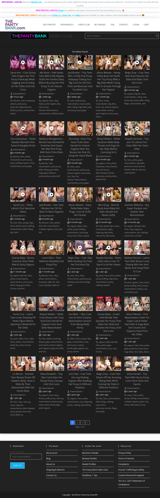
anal (15, 222)
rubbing (144, 232)
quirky (13, 113)
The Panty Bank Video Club (95, 469)
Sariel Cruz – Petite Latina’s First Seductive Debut (23, 208)
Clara (32, 163)
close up (26, 402)
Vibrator (16, 100)
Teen (23, 100)
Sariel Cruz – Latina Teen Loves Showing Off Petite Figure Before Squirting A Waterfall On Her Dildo (23, 321)
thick (139, 285)
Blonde (16, 156)
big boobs (108, 232)
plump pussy (85, 279)
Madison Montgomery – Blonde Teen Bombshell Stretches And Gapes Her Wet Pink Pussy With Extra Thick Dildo (51, 145)
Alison (98, 116)
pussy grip (100, 411)
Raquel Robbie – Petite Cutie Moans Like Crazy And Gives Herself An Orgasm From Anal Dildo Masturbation (51, 321)
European (43, 282)
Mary (56, 395)
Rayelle (127, 169)
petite (27, 156)
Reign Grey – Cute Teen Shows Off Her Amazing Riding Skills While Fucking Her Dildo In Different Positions (108, 380)
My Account (51, 452)
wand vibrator (73, 170)
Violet (61, 10)
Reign (126, 103)
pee (136, 292)
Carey (64, 15)
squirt (101, 275)
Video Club (84, 24)
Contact (123, 24)
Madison (52, 173)
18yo (56, 100)
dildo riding (72, 107)
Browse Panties (89, 458)
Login (136, 24)
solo (143, 103)
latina (12, 226)
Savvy (20, 110)
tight (110, 229)
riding (139, 97)
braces (145, 285)
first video (138, 352)
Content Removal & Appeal (131, 475)
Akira (78, 15)
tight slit (51, 282)
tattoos (13, 104)
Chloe (55, 15)
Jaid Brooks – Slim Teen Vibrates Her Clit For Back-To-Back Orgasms (51, 208)
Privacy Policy (124, 452)
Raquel (42, 342)
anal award (43, 345)
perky (110, 282)
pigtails (81, 348)
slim (56, 229)
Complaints (123, 464)
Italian (41, 104)
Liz (22, 415)
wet (86, 342)
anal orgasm (44, 348)
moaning (56, 338)
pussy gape (81, 110)
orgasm (45, 100)
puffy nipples (50, 104)
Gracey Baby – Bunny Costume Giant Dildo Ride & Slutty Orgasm (23, 261)
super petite (85, 104)
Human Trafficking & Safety (131, 469)
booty (136, 100)
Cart (146, 24)
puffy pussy (80, 100)
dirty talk (42, 226)
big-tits (137, 94)
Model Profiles (89, 464)
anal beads (129, 292)
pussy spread (139, 166)
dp (11, 232)
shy (102, 107)
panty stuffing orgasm (19, 163)
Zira (69, 176)
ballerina (55, 285)
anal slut (42, 351)
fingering (23, 107)
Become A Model (90, 452)
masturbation (73, 104)
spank (86, 236)
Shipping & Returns (55, 469)
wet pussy (71, 110)
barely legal (72, 348)
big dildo (112, 104)
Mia (58, 104)
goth (142, 401)
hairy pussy (43, 107)
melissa (140, 289)
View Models (67, 24)
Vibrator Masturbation (48, 110)
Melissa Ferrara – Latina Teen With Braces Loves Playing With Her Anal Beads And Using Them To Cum (137, 264)
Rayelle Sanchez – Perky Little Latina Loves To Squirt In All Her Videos (108, 261)
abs (40, 232)
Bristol (111, 173)
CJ (60, 15)
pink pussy (21, 104)
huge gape (43, 173)
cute (145, 97)
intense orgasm (111, 107)
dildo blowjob (101, 173)
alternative (134, 405)
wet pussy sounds (103, 408)
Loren (41, 285)
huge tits (138, 229)
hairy (69, 236)
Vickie (126, 405)
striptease (30, 100)
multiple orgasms (46, 229)
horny (142, 405)
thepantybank (19, 93)
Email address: (17, 451)
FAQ (112, 24)
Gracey (13, 288)
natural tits (100, 236)
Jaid (89, 107)
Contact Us (51, 475)
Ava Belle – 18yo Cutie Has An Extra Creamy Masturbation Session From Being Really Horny (80, 321)
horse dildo (15, 415)
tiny (97, 169)
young (25, 222)
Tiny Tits (75, 176)
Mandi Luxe (36, 2)
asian (77, 166)
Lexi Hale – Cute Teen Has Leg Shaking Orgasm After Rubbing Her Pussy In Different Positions (80, 380)
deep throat (101, 179)
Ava (86, 348)
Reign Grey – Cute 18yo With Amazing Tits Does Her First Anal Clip (80, 261)
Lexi (81, 402)
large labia (113, 279)
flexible (48, 285)
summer (138, 236)
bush (98, 107)
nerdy (106, 100)
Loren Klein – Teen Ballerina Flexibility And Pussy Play (51, 261)
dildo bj (13, 110)
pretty (69, 405)
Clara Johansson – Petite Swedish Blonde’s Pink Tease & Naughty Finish (23, 142)
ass (145, 289)
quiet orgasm (101, 113)
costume (21, 288)
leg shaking (86, 405)
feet (29, 107)
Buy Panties (49, 24)
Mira (112, 226)
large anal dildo (56, 348)
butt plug (84, 232)
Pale (143, 226)
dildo (80, 226)
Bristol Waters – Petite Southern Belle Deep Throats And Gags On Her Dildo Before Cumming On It (108, 145)
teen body (85, 173)
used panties (28, 110)
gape (140, 160)
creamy (110, 110)
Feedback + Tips (89, 475)
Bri (69, 15)
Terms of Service (126, 458)
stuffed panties (57, 113)
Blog (48, 458)
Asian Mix (27, 411)
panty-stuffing (28, 226)
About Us (50, 464)
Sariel (15, 232)
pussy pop (100, 176)
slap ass (142, 169)
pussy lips (128, 100)
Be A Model (100, 24)
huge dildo (82, 107)
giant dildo (53, 169)
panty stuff (55, 176)
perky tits (14, 107)
